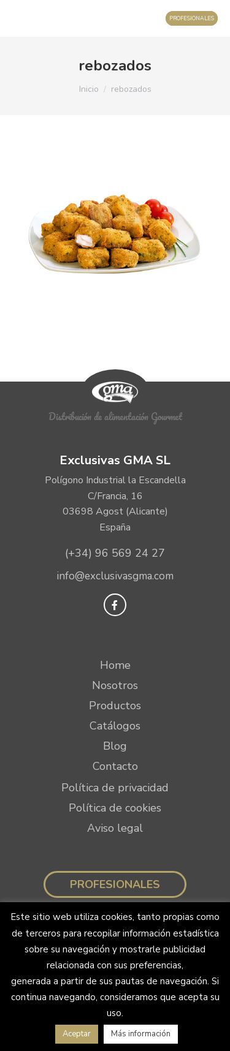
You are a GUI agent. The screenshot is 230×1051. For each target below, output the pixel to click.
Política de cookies (115, 808)
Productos (115, 705)
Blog (115, 746)
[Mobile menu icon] (21, 18)
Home (115, 665)
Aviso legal (115, 828)
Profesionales (115, 884)
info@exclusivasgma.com (115, 576)
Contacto (115, 766)
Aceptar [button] (77, 1033)
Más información (141, 1033)
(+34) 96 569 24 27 (115, 553)
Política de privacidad (115, 788)
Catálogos (115, 726)
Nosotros (115, 685)
